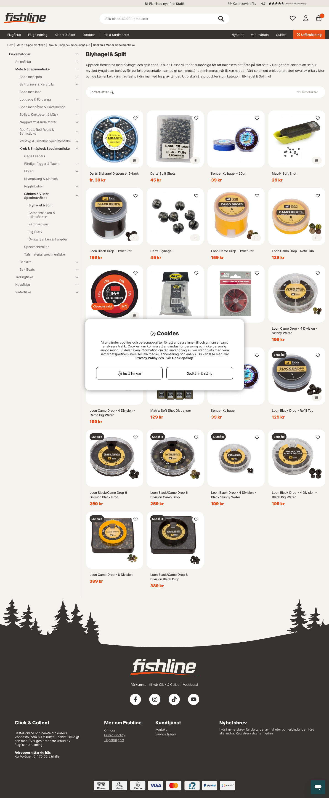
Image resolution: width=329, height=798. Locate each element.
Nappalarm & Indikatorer (46, 122)
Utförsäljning (309, 35)
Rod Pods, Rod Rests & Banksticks (46, 131)
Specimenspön (46, 77)
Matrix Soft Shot (284, 173)
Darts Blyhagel (161, 251)
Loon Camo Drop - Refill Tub (293, 251)
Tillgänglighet (114, 740)
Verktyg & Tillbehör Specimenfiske (46, 141)
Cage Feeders (34, 156)
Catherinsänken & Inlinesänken (42, 215)
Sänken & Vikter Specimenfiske (114, 45)
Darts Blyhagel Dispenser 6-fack (114, 173)
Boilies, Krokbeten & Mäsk (46, 114)
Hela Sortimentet (116, 35)
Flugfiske (14, 35)
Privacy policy (114, 735)
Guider (281, 35)
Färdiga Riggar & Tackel (48, 163)
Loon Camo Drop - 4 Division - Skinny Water (294, 330)
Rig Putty (35, 232)
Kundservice (242, 3)
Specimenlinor (30, 92)
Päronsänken (38, 224)
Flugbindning (38, 35)
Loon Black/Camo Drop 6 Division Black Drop (108, 495)
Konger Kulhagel (223, 410)
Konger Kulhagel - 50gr (228, 173)
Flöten (48, 171)
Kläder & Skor (65, 35)
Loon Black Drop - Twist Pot (111, 251)
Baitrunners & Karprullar (46, 84)
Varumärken (260, 35)
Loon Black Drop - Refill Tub (292, 410)
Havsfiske (44, 284)
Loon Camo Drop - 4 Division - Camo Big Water (112, 412)
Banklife (46, 262)
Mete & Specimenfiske (30, 45)
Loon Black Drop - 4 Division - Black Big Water (294, 495)
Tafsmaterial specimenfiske (44, 254)
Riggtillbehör (48, 186)
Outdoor (88, 35)
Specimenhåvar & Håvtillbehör (42, 107)
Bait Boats (46, 269)
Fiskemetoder (41, 54)
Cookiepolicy (182, 358)
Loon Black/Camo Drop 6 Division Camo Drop (169, 495)
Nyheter (237, 35)
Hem (10, 45)
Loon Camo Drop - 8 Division (111, 574)
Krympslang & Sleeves (41, 179)
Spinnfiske (44, 62)
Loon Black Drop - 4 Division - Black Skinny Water (233, 495)
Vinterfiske (44, 292)
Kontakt (161, 729)
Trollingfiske (44, 277)
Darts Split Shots (163, 173)
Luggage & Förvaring (46, 99)
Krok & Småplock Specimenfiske (69, 45)
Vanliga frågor (165, 734)
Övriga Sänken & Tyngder (48, 239)
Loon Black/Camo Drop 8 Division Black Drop (169, 577)
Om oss (109, 730)
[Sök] (164, 18)
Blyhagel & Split (41, 205)
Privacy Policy (146, 358)
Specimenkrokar (36, 247)
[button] (291, 3)
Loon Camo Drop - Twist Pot (232, 251)
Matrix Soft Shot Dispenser (170, 410)
